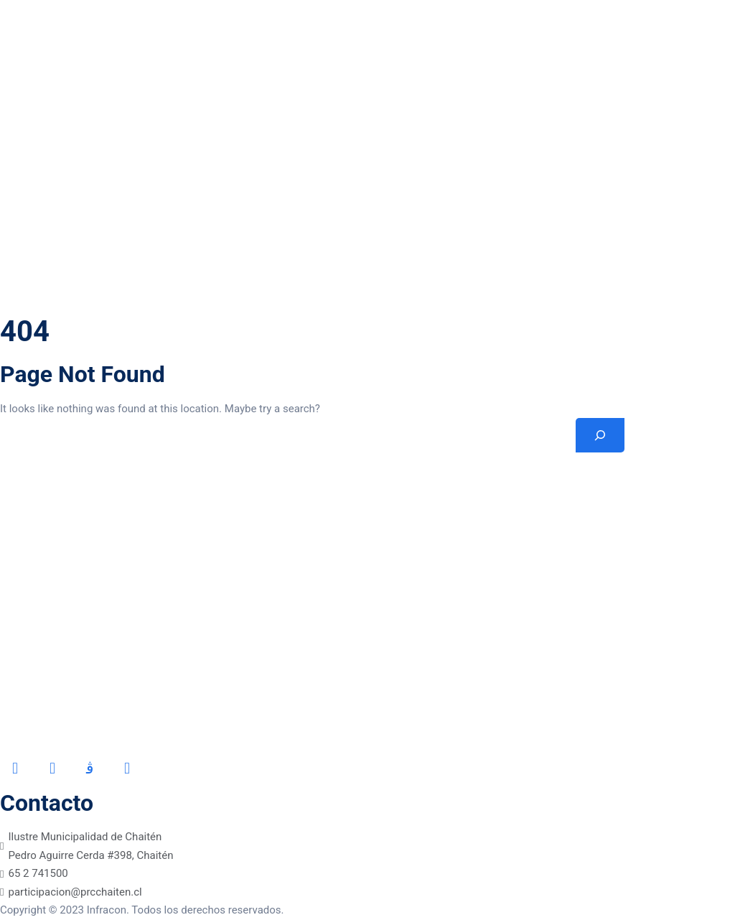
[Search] (600, 435)
